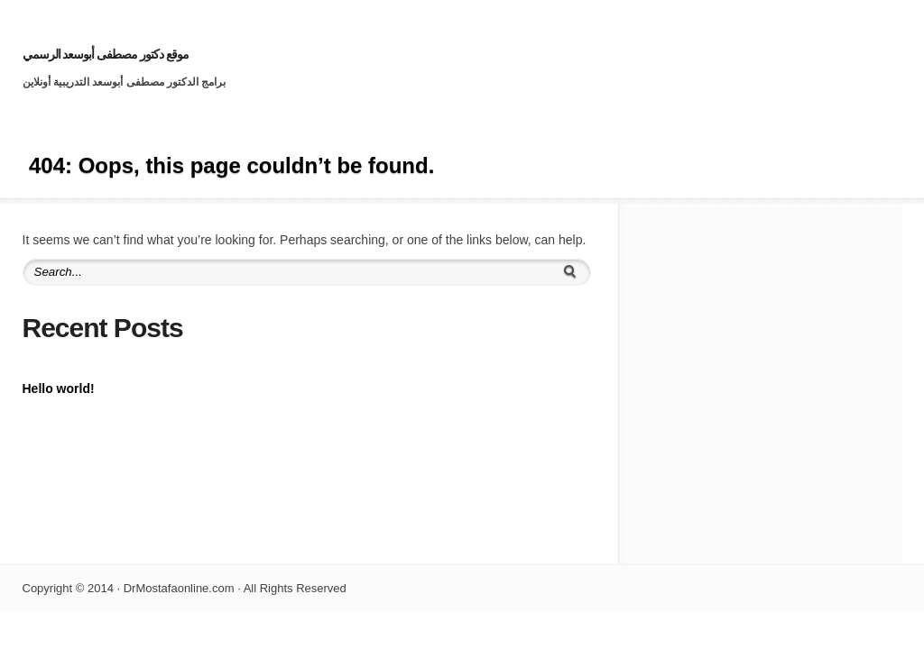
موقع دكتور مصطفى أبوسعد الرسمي (106, 54)
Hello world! (59, 388)
